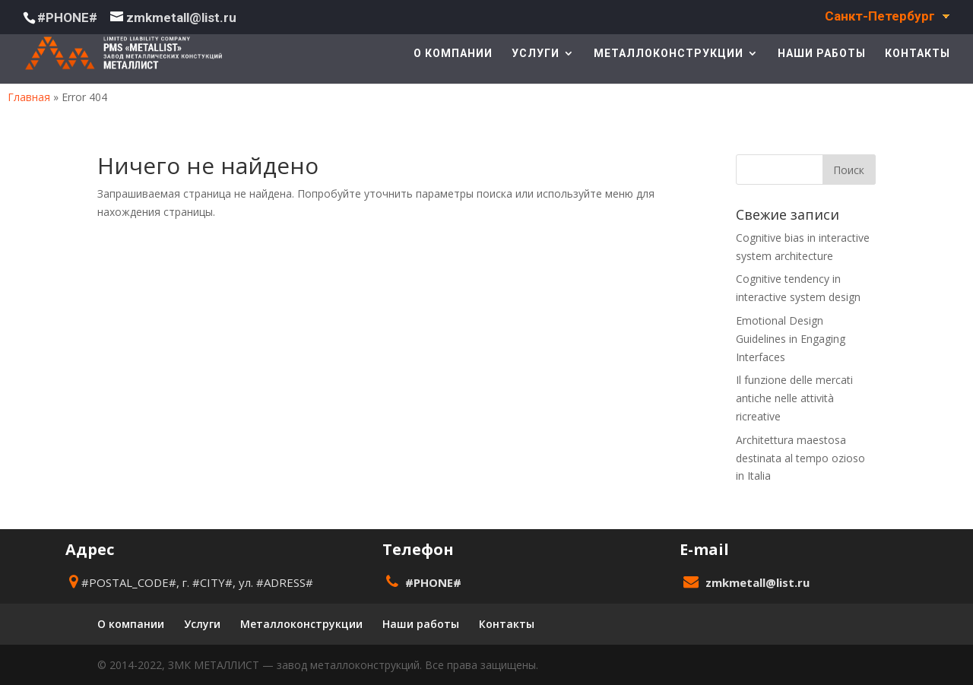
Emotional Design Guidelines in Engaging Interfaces (790, 338)
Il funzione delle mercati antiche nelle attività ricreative (794, 398)
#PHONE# (67, 17)
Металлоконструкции (668, 53)
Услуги (535, 53)
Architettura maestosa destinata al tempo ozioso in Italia (800, 458)
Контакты (917, 53)
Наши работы (822, 53)
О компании (453, 53)
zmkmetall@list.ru (757, 582)
